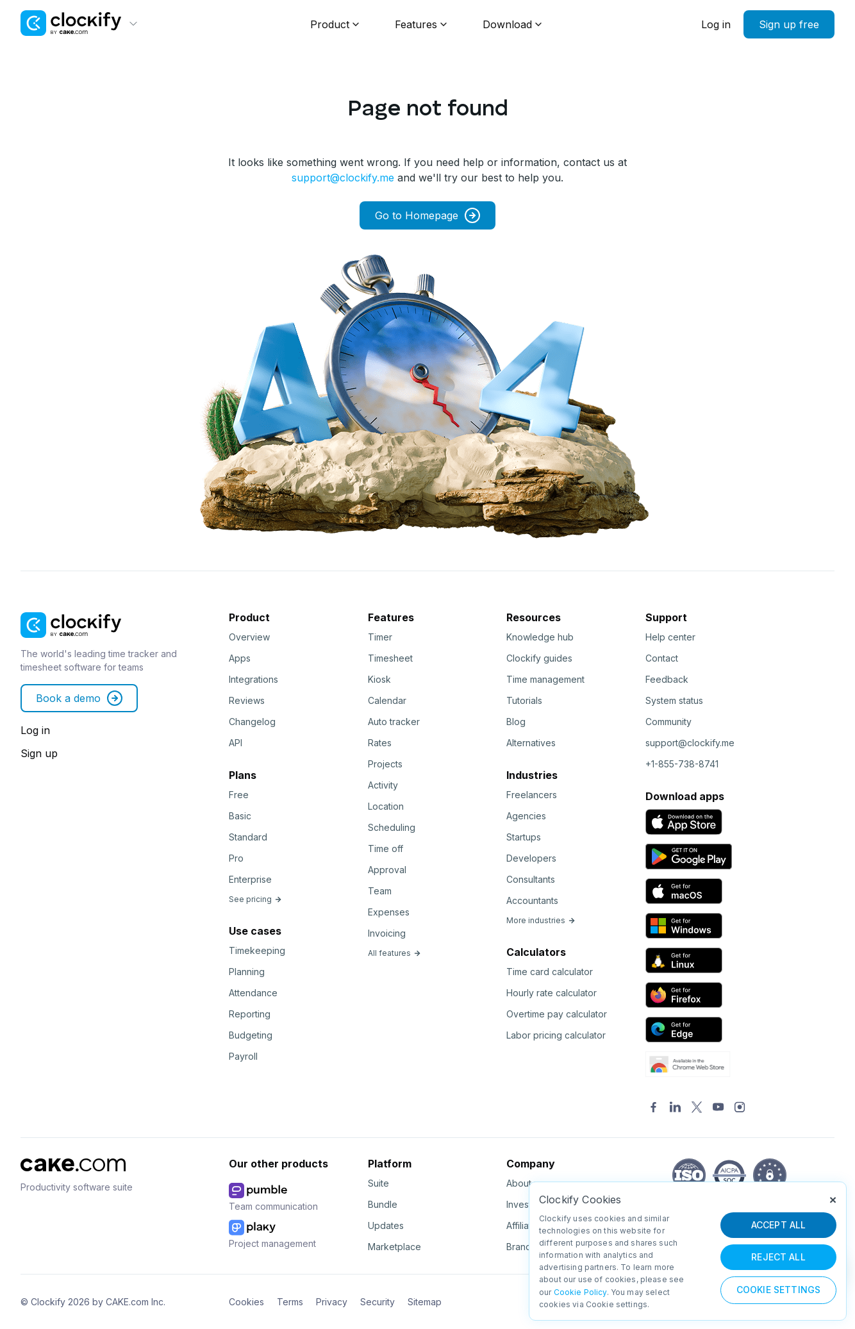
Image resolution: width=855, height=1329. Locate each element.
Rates (380, 742)
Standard (248, 837)
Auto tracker (394, 721)
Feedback (666, 679)
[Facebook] (653, 1108)
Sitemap (425, 1301)
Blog (516, 721)
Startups (523, 837)
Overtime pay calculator (556, 1013)
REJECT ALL (778, 1256)
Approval (387, 869)
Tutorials (524, 700)
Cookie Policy (580, 1292)
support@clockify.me (343, 177)
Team (380, 890)
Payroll (243, 1056)
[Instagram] (739, 1108)
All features (394, 953)
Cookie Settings (778, 1289)
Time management (545, 679)
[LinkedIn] (675, 1108)
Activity (383, 785)
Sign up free (789, 24)
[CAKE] (73, 1175)
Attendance (253, 992)
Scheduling (391, 827)
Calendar (387, 700)
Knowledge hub (540, 636)
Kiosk (379, 679)
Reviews (247, 700)
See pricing (255, 899)
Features (416, 24)
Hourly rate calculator (551, 992)
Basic (240, 815)
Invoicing (387, 933)
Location (386, 806)
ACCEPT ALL (778, 1224)
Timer (380, 636)
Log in (716, 24)
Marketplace (394, 1246)
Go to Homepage (427, 215)
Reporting (249, 1013)
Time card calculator (549, 971)
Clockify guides (539, 658)
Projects (385, 763)
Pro (236, 858)
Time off (385, 848)
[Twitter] (696, 1108)
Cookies (246, 1301)
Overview (249, 636)
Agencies (526, 815)
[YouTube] (718, 1108)
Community (668, 721)
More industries (541, 920)
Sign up (39, 753)
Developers (531, 858)
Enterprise (250, 879)
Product (329, 24)
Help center (670, 636)
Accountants (532, 900)
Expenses (389, 912)
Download (507, 24)
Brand (518, 1246)
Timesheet (390, 658)
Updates (386, 1225)
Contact (661, 658)
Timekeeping (257, 950)
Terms (290, 1301)
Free (239, 794)
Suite (378, 1183)
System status (674, 700)
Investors (525, 1204)
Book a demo (79, 698)
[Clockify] (71, 641)
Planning (247, 971)
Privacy (331, 1301)
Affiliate (521, 1225)
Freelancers (531, 794)
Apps (240, 658)
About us (525, 1183)
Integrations (253, 679)
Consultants (530, 879)
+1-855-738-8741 (681, 763)
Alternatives (531, 742)
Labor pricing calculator (556, 1035)
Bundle (382, 1204)
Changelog (252, 721)
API (235, 742)
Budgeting (250, 1035)
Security (377, 1301)
